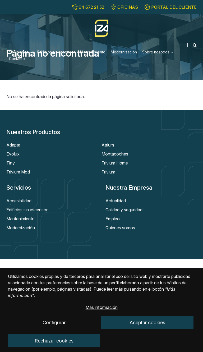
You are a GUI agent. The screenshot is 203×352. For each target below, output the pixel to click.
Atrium (108, 145)
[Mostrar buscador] (192, 45)
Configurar (54, 328)
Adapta (13, 145)
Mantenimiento (92, 52)
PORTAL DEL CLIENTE (174, 7)
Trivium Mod (18, 172)
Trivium (108, 172)
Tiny (10, 163)
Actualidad (115, 200)
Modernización (124, 52)
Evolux (13, 154)
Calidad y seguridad (123, 209)
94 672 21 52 (91, 7)
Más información (102, 313)
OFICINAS (127, 7)
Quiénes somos (120, 227)
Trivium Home (115, 163)
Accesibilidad (18, 200)
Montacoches (115, 154)
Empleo (112, 218)
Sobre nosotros (157, 52)
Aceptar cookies (147, 328)
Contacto (17, 58)
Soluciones (20, 52)
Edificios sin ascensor (56, 52)
